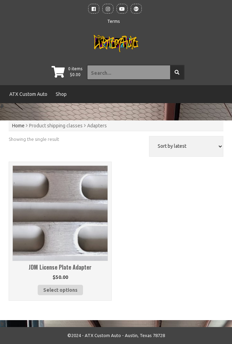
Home (18, 125)
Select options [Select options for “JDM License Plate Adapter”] (60, 290)
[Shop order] (186, 146)
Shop (61, 94)
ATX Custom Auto (28, 94)
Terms (113, 21)
